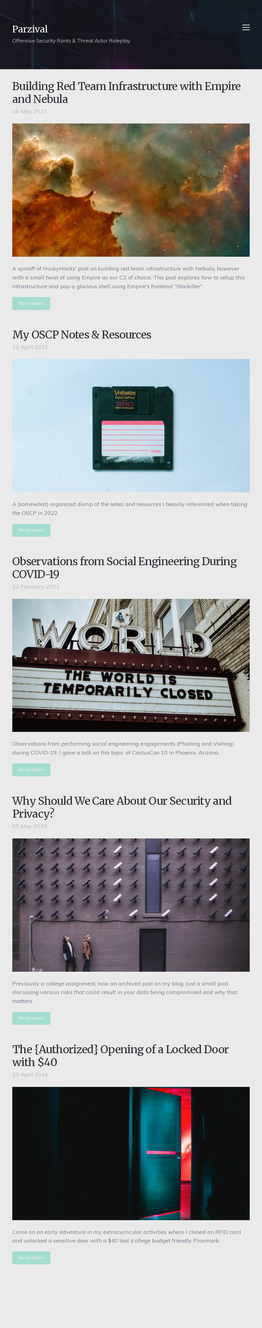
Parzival (30, 29)
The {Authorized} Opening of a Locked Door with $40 (120, 1056)
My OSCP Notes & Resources (81, 335)
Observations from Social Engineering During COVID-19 (124, 568)
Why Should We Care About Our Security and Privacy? (122, 807)
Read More (31, 303)
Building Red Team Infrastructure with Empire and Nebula (126, 93)
